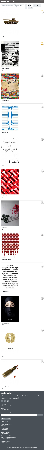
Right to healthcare (4, 433)
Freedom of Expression (5, 432)
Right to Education (4, 431)
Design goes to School (5, 441)
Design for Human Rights (6, 444)
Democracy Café (4, 442)
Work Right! (3, 425)
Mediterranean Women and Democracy (8, 437)
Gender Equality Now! (5, 428)
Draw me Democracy (5, 440)
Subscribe (40, 414)
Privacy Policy (30, 447)
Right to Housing (4, 427)
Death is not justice (4, 429)
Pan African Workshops (5, 438)
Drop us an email (6, 418)
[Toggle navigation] (41, 1)
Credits (35, 447)
